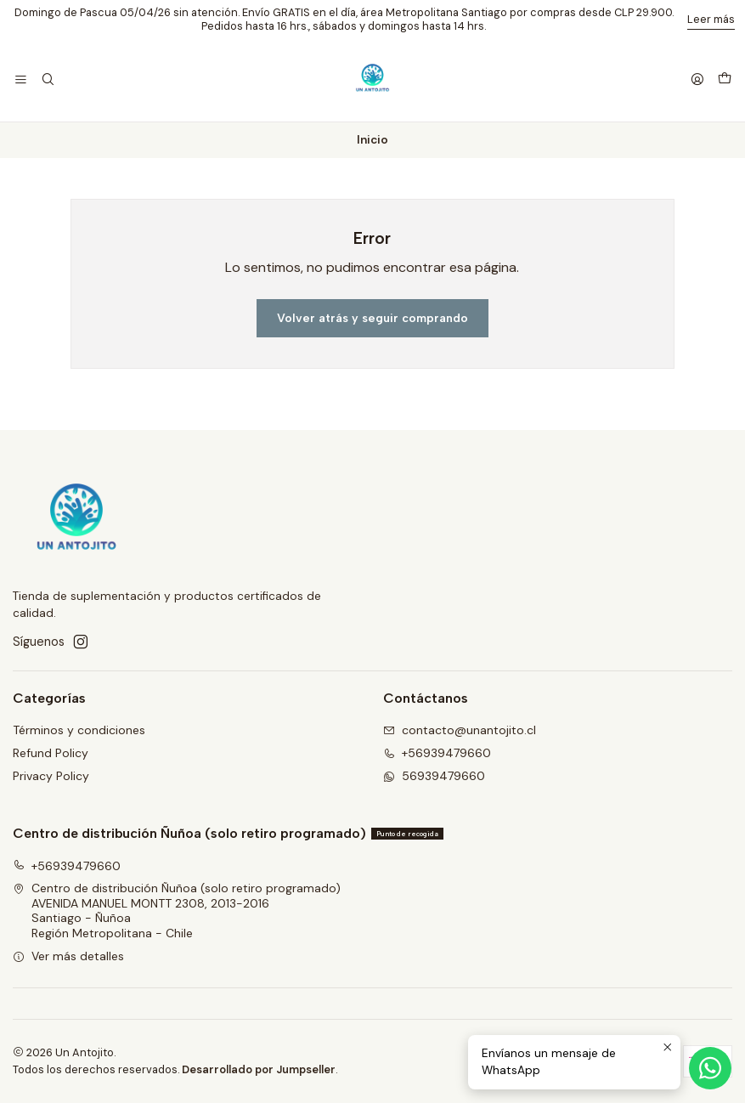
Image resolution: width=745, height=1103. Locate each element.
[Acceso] (697, 80)
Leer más (711, 19)
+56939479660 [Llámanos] (437, 753)
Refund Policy (50, 753)
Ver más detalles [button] (68, 956)
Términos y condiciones (79, 730)
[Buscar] (47, 80)
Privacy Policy (51, 775)
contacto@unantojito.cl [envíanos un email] (459, 730)
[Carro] (724, 80)
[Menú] (20, 80)
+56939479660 (67, 866)
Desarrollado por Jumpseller (259, 1069)
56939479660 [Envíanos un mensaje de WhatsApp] (434, 775)
